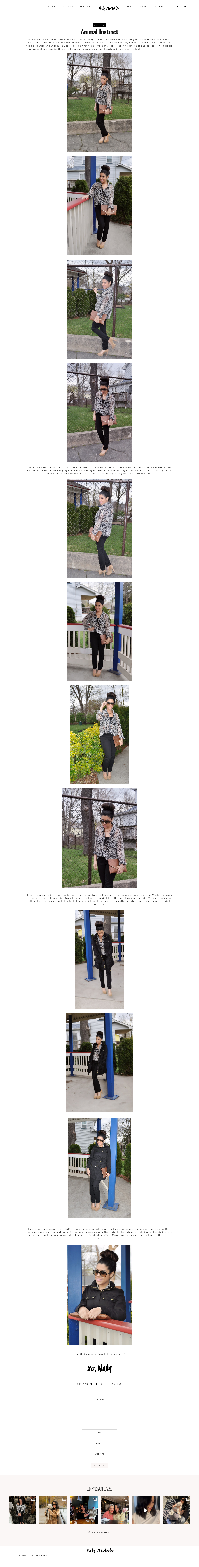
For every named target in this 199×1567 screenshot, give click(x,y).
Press (143, 6)
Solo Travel (48, 6)
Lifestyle (85, 6)
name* (99, 1432)
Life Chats (68, 6)
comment (99, 1399)
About (130, 6)
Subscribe (158, 6)
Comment (115, 1384)
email (99, 1443)
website (99, 1454)
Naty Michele (109, 9)
